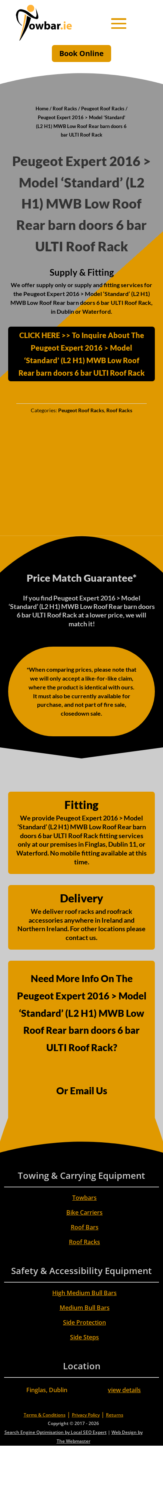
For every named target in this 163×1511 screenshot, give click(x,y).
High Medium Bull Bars (84, 1293)
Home (42, 108)
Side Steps (84, 1337)
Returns (114, 1415)
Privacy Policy (86, 1415)
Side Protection (84, 1322)
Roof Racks (65, 108)
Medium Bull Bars (85, 1308)
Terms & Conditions (45, 1415)
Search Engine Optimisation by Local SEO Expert (55, 1432)
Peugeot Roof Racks (102, 108)
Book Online (81, 53)
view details (124, 1390)
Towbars (84, 1198)
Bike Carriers (84, 1212)
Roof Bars (85, 1227)
